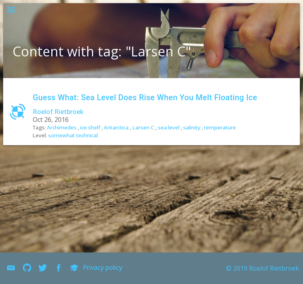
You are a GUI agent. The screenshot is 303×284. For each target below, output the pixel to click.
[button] (11, 11)
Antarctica (116, 127)
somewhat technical (73, 135)
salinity (191, 127)
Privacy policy (102, 267)
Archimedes (62, 127)
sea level (169, 127)
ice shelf (90, 127)
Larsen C (143, 127)
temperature (220, 127)
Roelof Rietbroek (58, 111)
